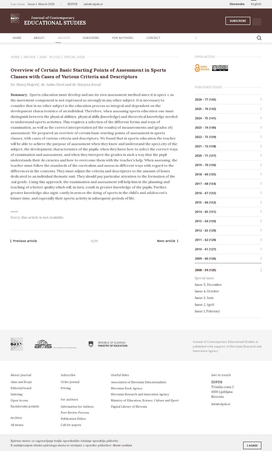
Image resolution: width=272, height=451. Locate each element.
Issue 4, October (207, 291)
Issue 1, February (207, 311)
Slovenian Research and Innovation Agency (142, 394)
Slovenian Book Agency (128, 388)
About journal (21, 375)
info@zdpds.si (221, 404)
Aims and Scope (22, 382)
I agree (252, 443)
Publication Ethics (74, 418)
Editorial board (22, 388)
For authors (108, 38)
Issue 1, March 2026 (41, 4)
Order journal (71, 382)
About (34, 38)
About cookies (122, 445)
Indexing (17, 394)
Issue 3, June (204, 298)
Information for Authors (79, 406)
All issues (18, 424)
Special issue (74, 57)
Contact (136, 38)
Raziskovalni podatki (26, 406)
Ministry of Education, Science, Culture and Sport (148, 400)
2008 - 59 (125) (51, 57)
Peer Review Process (76, 412)
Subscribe (226, 21)
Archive (55, 38)
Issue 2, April (204, 305)
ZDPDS (72, 4)
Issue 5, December (208, 285)
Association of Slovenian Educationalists (141, 382)
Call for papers (72, 424)
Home (15, 38)
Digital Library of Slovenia (130, 406)
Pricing (66, 388)
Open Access (20, 400)
